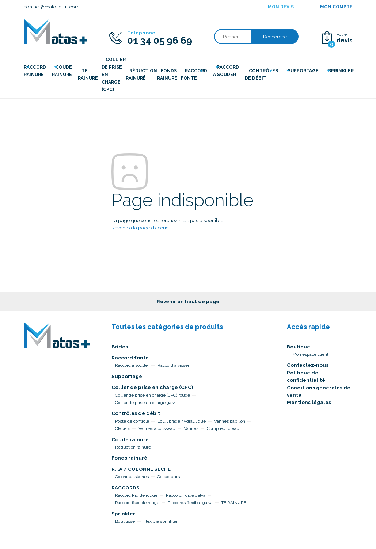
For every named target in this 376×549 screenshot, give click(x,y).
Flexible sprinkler (160, 521)
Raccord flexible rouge (137, 502)
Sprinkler (123, 513)
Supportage (126, 376)
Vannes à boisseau (156, 428)
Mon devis (281, 6)
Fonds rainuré (129, 458)
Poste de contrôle (132, 421)
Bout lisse (125, 521)
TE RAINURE (233, 502)
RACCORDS (125, 488)
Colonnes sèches (132, 476)
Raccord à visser (173, 365)
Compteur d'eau (223, 428)
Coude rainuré (130, 439)
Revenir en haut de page (188, 301)
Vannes (191, 428)
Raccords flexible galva (190, 502)
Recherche (275, 36)
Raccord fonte (130, 358)
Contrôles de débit (135, 413)
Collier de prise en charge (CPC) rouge (152, 395)
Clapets (122, 428)
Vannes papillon (229, 421)
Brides (119, 347)
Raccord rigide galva (185, 495)
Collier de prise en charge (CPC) (152, 387)
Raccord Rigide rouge (136, 495)
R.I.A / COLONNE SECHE (141, 469)
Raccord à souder (132, 365)
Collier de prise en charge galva (146, 402)
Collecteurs (168, 476)
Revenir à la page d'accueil (141, 227)
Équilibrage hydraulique (181, 421)
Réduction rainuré (133, 447)
